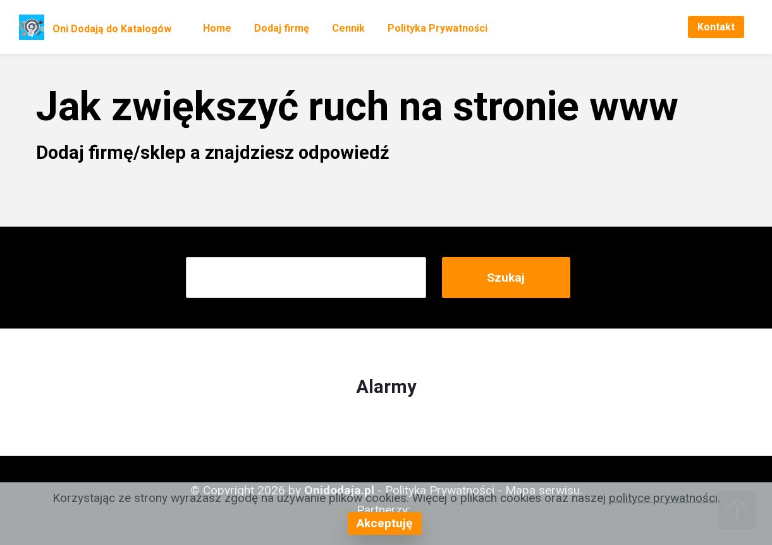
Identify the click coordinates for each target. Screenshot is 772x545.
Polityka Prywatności (437, 28)
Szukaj (506, 277)
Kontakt (716, 27)
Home (217, 28)
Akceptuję (384, 523)
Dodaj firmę (281, 28)
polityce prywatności (663, 498)
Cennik (348, 28)
